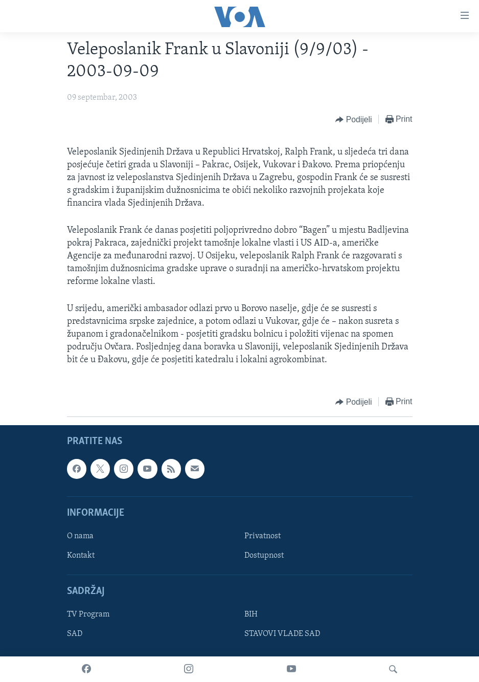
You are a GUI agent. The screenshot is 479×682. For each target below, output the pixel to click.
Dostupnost (264, 556)
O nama (80, 536)
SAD (74, 634)
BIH (251, 614)
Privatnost (262, 536)
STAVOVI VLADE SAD (282, 634)
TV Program (88, 614)
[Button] (353, 119)
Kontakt (81, 556)
